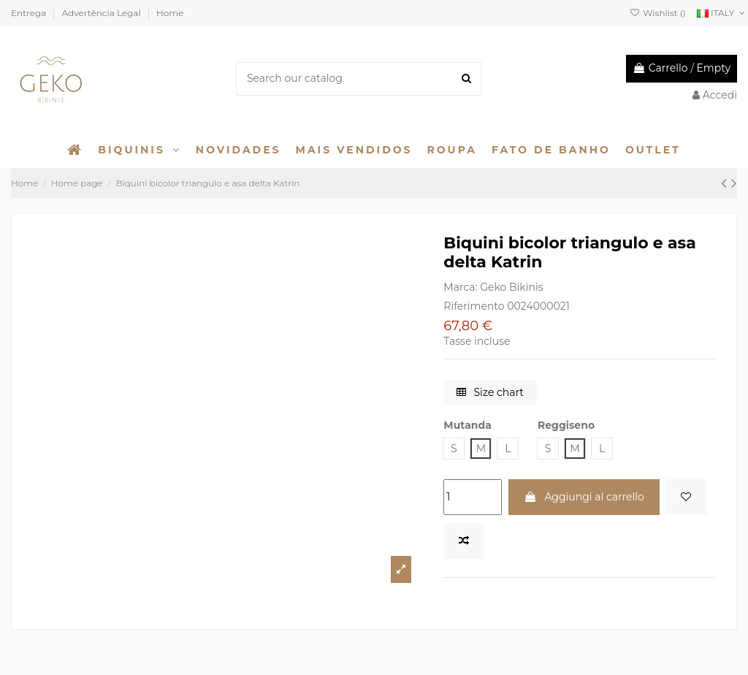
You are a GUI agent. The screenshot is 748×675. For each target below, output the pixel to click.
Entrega (29, 12)
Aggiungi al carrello (584, 496)
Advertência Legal (102, 12)
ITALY (722, 12)
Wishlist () (658, 12)
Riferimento (473, 306)
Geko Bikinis (511, 287)
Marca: (460, 287)
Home (169, 12)
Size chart (490, 392)
